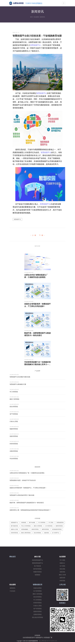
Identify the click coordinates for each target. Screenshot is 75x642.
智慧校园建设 (24, 529)
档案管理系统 (37, 572)
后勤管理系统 (14, 451)
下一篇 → (42, 235)
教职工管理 (62, 575)
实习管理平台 (55, 532)
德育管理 (62, 577)
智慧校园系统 (60, 522)
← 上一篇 (33, 235)
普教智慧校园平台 (37, 563)
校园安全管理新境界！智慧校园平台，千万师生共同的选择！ (37, 305)
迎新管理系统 (14, 436)
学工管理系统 (14, 392)
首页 (31, 17)
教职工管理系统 (14, 399)
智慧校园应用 (37, 584)
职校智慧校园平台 (37, 560)
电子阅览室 (37, 566)
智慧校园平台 (35, 45)
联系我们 (62, 603)
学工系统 (51, 522)
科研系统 (62, 580)
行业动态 (12, 591)
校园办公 (62, 563)
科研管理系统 (14, 444)
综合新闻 (36, 17)
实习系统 (62, 566)
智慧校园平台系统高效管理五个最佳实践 (22, 495)
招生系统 (62, 569)
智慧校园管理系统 (57, 529)
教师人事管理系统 (26, 532)
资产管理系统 (14, 414)
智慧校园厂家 (48, 637)
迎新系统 (46, 532)
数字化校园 (32, 522)
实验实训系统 (37, 588)
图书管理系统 (37, 569)
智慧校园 (23, 522)
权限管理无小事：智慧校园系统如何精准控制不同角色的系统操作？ (30, 510)
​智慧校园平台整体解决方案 (18, 384)
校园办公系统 (14, 529)
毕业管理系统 (14, 458)
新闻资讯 (42, 17)
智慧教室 (37, 575)
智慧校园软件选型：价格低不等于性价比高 (23, 480)
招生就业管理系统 (37, 617)
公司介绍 (62, 584)
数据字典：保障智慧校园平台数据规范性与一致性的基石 (37, 334)
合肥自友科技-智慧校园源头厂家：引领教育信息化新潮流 (36, 276)
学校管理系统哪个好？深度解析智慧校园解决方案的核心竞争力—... (37, 363)
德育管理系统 (45, 529)
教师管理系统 (59, 526)
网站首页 (12, 556)
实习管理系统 (49, 526)
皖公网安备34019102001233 (48, 641)
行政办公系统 (14, 421)
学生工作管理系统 (26, 526)
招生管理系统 (14, 406)
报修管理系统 (14, 429)
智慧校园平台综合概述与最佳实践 (20, 377)
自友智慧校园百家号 (29, 637)
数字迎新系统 (14, 526)
